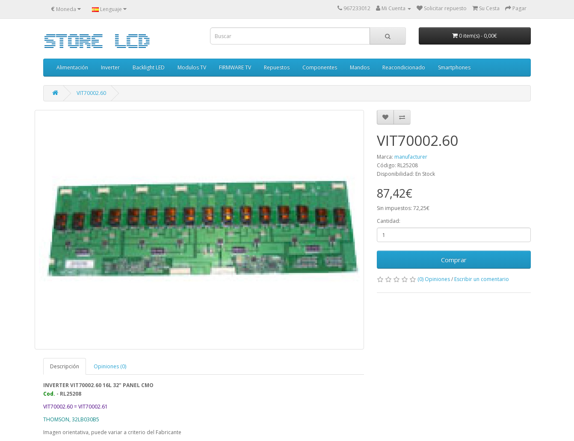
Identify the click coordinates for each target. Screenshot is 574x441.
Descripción (64, 366)
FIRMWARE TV (235, 67)
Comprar (454, 259)
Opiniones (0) (110, 366)
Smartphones (454, 67)
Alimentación (72, 67)
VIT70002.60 (91, 93)
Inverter (110, 67)
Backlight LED (149, 67)
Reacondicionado (403, 67)
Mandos (360, 67)
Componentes (319, 67)
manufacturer (410, 156)
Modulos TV (192, 67)
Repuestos (277, 67)
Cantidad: (388, 221)
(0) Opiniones (433, 279)
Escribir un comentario (481, 279)
